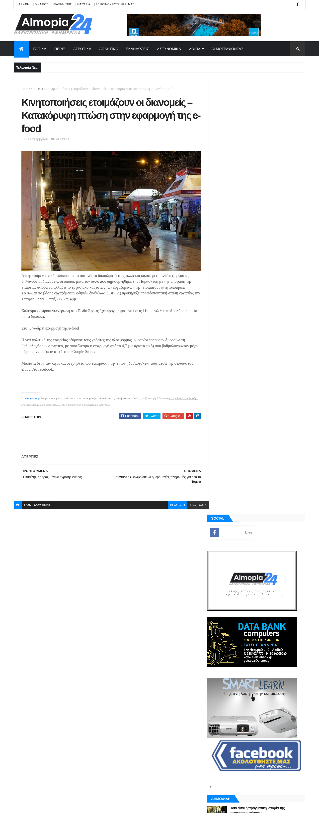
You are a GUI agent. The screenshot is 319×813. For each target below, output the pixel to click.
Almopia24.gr (32, 396)
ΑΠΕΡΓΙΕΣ (39, 89)
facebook (194, 503)
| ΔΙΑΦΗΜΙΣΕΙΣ (62, 4)
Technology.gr (92, 806)
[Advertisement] (112, 436)
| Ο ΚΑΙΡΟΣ (40, 4)
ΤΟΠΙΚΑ (39, 49)
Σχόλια (282, 575)
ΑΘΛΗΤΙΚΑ (108, 49)
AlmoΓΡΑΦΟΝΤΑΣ (227, 49)
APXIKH (24, 4)
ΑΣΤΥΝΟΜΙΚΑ (169, 49)
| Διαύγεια (83, 4)
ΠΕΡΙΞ (59, 49)
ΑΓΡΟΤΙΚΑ (82, 49)
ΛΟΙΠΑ (194, 49)
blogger (173, 503)
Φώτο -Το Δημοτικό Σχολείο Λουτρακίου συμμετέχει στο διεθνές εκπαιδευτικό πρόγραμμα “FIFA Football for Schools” (267, 483)
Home (25, 89)
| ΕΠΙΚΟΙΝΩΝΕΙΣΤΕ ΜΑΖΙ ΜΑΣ (114, 4)
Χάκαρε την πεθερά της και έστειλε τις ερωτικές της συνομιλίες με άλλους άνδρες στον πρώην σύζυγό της (269, 443)
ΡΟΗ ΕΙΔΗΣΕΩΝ (237, 575)
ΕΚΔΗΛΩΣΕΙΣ (137, 49)
